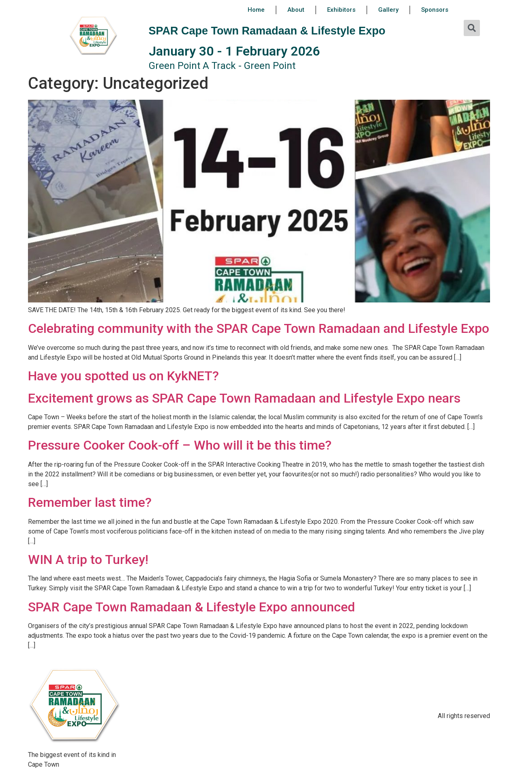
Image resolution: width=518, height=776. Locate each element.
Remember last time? (90, 502)
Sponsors (434, 9)
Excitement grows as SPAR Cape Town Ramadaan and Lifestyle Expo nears (244, 398)
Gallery (388, 9)
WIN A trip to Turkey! (88, 559)
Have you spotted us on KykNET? (123, 376)
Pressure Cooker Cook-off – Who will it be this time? (180, 445)
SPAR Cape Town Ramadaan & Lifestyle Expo (267, 31)
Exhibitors (341, 9)
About (295, 9)
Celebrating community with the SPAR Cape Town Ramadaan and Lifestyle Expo (258, 328)
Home (256, 9)
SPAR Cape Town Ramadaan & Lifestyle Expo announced (191, 607)
